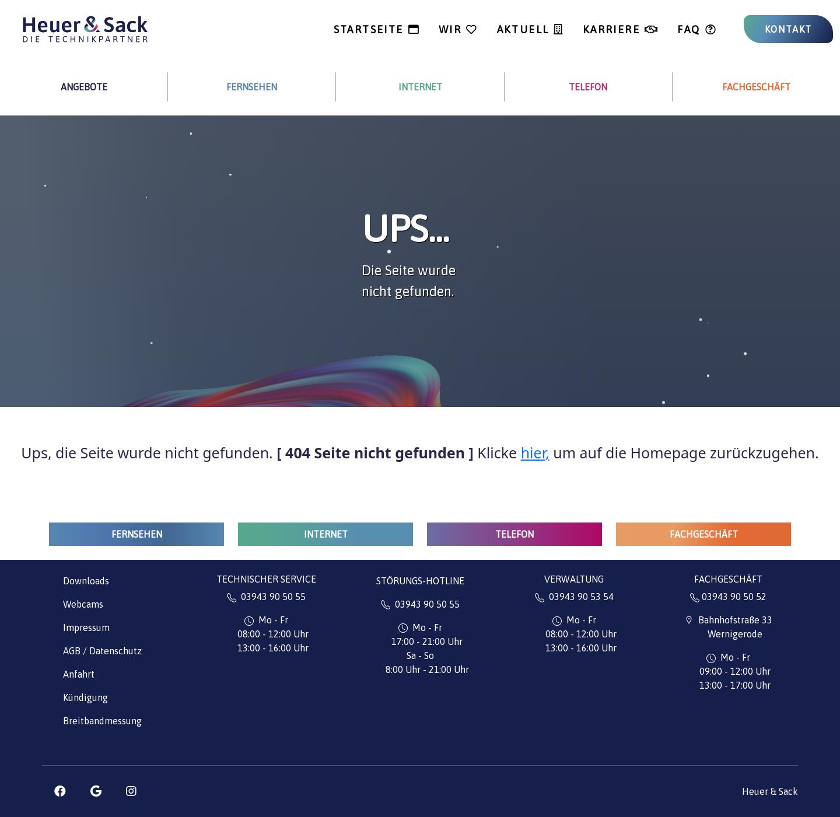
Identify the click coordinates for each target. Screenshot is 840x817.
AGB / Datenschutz (102, 651)
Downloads (86, 581)
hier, (535, 452)
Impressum (86, 627)
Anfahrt (78, 674)
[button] (60, 791)
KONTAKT (789, 29)
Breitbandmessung (102, 721)
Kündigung (85, 697)
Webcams (83, 604)
